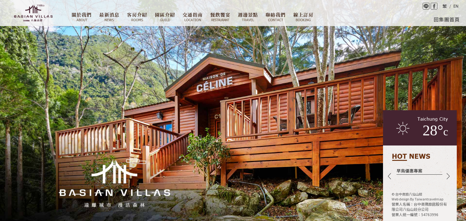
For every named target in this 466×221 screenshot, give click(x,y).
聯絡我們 (275, 17)
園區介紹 (165, 17)
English (456, 6)
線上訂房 (303, 17)
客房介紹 (137, 17)
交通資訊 (192, 17)
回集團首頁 (447, 19)
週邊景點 (248, 17)
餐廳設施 (220, 17)
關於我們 (81, 17)
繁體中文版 (444, 6)
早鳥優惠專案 (409, 171)
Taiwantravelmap (429, 198)
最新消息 (109, 17)
